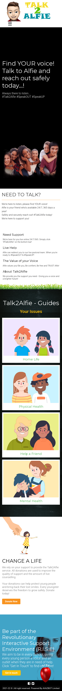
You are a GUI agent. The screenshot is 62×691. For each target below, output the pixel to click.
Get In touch (11, 673)
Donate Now (11, 601)
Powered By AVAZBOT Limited (45, 688)
